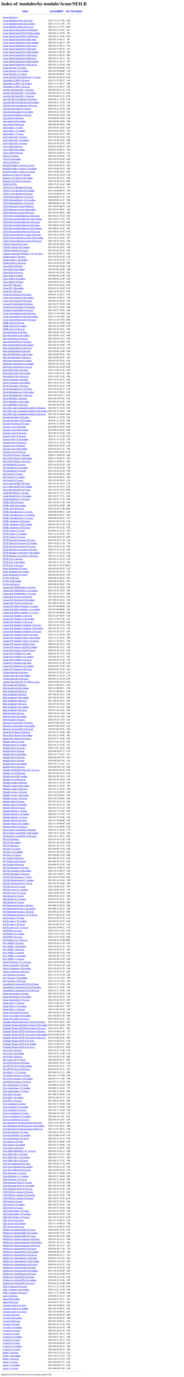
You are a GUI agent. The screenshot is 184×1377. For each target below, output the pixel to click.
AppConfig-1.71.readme (14, 131)
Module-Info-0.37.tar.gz (14, 748)
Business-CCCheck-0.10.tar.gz (17, 181)
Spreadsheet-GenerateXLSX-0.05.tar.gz (21, 990)
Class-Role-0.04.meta (13, 266)
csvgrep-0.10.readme (12, 1327)
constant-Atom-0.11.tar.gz (15, 1311)
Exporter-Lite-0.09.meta (14, 445)
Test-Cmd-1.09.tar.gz (12, 1056)
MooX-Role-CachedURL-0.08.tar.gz (20, 836)
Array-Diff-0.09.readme (14, 149)
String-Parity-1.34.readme (15, 1006)
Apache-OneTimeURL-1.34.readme (19, 93)
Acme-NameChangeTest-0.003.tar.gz (20, 64)
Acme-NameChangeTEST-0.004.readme (21, 33)
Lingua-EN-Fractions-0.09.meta (17, 597)
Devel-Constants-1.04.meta (15, 379)
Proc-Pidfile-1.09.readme (14, 946)
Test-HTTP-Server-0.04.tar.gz (16, 1069)
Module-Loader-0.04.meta (15, 782)
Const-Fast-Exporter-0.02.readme (18, 297)
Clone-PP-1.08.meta (12, 285)
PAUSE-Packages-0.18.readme (17, 871)
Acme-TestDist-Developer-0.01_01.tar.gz (22, 77)
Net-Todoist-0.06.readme (14, 861)
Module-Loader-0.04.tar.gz (15, 789)
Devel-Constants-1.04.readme (16, 382)
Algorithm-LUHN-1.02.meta (16, 80)
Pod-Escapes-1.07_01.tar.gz (15, 927)
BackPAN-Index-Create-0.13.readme (20, 168)
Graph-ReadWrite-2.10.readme (17, 496)
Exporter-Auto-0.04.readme (15, 430)
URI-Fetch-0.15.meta (12, 1201)
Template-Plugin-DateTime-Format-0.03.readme (25, 1025)
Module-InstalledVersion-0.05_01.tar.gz (21, 770)
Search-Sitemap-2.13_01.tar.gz (17, 962)
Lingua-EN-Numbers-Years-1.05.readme (21, 638)
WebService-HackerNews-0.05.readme (21, 1252)
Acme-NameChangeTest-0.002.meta (19, 49)
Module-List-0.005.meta (14, 773)
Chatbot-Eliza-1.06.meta (14, 257)
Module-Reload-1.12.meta (15, 811)
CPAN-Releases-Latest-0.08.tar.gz (18, 212)
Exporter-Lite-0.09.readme (15, 449)
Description (76, 11)
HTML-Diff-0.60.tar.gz (13, 508)
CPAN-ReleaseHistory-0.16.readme (19, 200)
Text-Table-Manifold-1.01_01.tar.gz (19, 1151)
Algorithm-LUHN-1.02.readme (17, 83)
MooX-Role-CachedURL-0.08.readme (20, 833)
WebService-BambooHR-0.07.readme (20, 1233)
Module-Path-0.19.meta (14, 801)
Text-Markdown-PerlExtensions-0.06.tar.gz (23, 1129)
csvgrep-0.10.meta (11, 1324)
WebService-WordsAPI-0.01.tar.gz (19, 1283)
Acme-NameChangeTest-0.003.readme (21, 61)
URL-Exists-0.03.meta (13, 1220)
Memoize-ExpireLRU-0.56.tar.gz (18, 729)
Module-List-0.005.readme (15, 776)
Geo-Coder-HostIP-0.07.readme (17, 486)
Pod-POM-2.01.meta (12, 930)
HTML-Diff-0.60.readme (14, 505)
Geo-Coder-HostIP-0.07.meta (16, 483)
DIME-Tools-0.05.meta (13, 323)
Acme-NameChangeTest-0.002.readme (21, 52)
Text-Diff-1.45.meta (12, 1094)
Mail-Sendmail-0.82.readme (16, 707)
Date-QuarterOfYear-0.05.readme (18, 345)
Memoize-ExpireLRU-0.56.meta (18, 723)
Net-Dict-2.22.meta (12, 849)
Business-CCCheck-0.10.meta (16, 175)
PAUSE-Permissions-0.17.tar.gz (17, 883)
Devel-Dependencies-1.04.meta (17, 389)
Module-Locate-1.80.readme (16, 795)
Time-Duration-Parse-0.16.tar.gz (18, 1189)
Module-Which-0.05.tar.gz (15, 826)
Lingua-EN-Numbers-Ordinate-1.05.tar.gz (22, 631)
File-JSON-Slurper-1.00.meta (16, 455)
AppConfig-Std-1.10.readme (16, 140)
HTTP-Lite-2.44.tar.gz (13, 565)
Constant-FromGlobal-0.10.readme (19, 307)
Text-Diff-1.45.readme (13, 1097)
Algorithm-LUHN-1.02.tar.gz (16, 86)
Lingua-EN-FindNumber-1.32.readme (20, 590)
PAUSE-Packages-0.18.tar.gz (16, 874)
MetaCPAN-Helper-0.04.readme (17, 735)
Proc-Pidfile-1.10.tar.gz (13, 959)
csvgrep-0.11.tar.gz (11, 1340)
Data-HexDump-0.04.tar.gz (15, 338)
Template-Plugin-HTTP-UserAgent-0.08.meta (24, 1031)
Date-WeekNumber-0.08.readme (18, 354)
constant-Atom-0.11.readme (15, 1308)
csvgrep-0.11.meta (11, 1333)
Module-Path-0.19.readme (15, 804)
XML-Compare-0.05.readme (16, 1289)
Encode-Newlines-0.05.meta (16, 417)
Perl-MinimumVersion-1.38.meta (18, 905)
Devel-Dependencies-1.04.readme (18, 392)
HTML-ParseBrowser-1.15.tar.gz (18, 518)
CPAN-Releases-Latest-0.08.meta (18, 206)
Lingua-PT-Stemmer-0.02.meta (17, 663)
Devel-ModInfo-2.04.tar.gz (15, 405)
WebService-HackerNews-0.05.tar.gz (20, 1255)
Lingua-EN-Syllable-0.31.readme (18, 656)
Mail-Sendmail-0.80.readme (16, 697)
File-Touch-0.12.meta (13, 474)
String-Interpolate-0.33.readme (17, 997)
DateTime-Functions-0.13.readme (18, 364)
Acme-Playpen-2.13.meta (14, 68)
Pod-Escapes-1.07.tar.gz (14, 924)
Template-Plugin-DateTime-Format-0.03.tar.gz (24, 1028)
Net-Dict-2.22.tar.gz (12, 855)
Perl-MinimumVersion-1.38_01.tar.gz (20, 915)
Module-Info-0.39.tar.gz (14, 767)
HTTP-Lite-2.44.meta (13, 559)
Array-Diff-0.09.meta (12, 146)
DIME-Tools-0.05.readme (15, 326)
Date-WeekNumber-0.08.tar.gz (17, 357)
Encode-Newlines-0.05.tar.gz (16, 423)
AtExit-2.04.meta (11, 156)
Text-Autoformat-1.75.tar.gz (16, 1091)
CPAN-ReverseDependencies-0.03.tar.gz (21, 231)
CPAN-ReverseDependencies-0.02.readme (22, 219)
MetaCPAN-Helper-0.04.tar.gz (17, 738)
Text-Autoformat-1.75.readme (16, 1088)
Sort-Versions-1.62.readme (15, 978)
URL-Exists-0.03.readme (14, 1223)
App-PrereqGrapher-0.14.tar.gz (17, 115)
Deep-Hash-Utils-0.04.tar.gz (16, 376)
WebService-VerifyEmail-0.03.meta (19, 1267)
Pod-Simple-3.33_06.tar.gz (15, 940)
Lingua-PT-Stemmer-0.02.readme (18, 666)
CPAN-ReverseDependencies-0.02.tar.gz (21, 222)
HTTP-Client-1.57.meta (14, 530)
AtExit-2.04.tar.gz (11, 162)
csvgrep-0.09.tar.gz (11, 1321)
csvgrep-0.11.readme (12, 1337)
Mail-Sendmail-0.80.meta (14, 694)
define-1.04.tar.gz (11, 1359)
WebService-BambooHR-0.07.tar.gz (19, 1236)
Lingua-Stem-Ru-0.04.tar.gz (16, 678)
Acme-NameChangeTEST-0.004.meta (20, 30)
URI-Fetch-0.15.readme (14, 1204)
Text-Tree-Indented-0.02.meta (16, 1163)
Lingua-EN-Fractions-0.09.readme (18, 600)
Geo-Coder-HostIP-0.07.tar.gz (16, 490)
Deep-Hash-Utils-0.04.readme (16, 373)
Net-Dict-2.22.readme (13, 852)
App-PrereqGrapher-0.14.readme (18, 112)
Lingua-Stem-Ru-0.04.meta (15, 672)
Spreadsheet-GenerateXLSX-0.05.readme (22, 987)
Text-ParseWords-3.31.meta (15, 1132)
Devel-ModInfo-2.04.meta (15, 398)
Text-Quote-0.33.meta (13, 1141)
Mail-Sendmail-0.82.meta (14, 704)
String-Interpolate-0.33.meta (16, 993)
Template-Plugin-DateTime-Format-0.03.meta (24, 1022)
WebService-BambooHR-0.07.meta (19, 1230)
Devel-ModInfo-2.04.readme (16, 401)
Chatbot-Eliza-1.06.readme (15, 260)
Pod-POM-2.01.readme (13, 934)
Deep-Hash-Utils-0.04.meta (15, 370)
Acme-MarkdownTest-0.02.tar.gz (18, 27)
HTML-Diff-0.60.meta (13, 502)
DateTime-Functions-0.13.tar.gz (17, 367)
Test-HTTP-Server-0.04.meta (16, 1063)
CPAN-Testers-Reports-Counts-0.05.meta (22, 234)
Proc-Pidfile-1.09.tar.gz (13, 949)
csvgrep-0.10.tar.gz (11, 1330)
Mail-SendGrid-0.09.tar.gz (15, 691)
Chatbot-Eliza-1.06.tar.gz (14, 263)
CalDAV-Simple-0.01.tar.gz (15, 250)
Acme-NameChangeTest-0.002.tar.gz (20, 55)
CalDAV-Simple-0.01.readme (16, 247)
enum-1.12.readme (11, 1365)
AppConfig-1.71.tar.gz (13, 134)
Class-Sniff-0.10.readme (14, 279)
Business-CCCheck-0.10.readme (18, 178)
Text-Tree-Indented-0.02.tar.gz (17, 1170)
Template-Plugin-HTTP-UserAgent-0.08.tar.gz (24, 1037)
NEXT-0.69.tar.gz (11, 845)
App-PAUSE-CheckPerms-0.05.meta (20, 99)
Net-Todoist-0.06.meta (13, 858)
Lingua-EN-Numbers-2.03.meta (17, 615)
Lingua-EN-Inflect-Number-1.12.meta (20, 606)
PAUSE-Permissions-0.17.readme (18, 880)
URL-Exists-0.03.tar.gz (13, 1226)
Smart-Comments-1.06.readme (17, 968)
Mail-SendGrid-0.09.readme (16, 688)
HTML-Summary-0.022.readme (17, 524)
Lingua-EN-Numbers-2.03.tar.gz (18, 622)
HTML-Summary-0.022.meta (16, 521)
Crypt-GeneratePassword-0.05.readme (20, 316)
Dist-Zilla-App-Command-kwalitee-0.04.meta (24, 408)
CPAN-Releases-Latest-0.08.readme (19, 209)
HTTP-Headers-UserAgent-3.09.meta (20, 549)
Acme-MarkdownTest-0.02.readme (19, 23)
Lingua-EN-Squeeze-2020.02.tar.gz (19, 650)
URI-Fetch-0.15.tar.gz (13, 1208)
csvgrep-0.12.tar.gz (11, 1349)
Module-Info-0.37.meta (13, 741)
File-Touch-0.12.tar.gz (13, 480)
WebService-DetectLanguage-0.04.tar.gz (21, 1245)
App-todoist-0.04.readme (14, 121)
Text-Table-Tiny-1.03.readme (16, 1157)
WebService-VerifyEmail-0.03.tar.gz (19, 1274)
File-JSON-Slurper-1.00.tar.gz (16, 461)
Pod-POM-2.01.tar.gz (12, 937)
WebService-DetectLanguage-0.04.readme (22, 1242)
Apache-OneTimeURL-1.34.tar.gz (18, 96)
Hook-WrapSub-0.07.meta (15, 568)
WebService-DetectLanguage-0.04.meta (21, 1239)
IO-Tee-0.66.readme (12, 581)
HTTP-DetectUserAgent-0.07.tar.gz (19, 546)
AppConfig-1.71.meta (13, 127)
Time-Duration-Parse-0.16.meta (17, 1182)
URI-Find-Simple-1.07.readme (17, 1214)
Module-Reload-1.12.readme (16, 814)
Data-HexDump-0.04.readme (16, 335)
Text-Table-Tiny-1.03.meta (15, 1154)
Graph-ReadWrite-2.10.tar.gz (16, 499)
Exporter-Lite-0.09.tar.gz (14, 452)
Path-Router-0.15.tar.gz (13, 902)
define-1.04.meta (10, 1352)
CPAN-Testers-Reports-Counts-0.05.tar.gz (22, 241)
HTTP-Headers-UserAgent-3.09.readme (21, 553)
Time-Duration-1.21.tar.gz (15, 1179)
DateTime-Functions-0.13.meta (17, 360)
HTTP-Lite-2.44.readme (14, 562)
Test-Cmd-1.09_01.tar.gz (14, 1060)
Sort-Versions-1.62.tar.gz (14, 981)
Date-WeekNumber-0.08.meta (16, 351)
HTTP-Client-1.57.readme (15, 534)
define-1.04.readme (12, 1356)
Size (68, 11)
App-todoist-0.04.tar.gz (13, 124)
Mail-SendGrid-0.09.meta (14, 685)
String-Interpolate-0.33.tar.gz (16, 1000)
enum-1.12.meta (10, 1362)
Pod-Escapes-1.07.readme (15, 921)
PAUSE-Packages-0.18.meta (16, 867)
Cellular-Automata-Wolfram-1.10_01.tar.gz (23, 253)
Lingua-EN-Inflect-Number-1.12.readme (21, 609)
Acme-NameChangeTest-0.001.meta (19, 39)
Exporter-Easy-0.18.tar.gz (14, 442)
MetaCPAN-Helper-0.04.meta (16, 732)
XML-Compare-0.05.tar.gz (15, 1293)
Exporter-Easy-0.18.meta (14, 436)
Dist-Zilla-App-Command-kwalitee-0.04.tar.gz (24, 414)
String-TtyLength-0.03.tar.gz (16, 1019)
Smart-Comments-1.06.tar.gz (16, 971)
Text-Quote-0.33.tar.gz (13, 1148)
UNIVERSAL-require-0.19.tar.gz (18, 1198)
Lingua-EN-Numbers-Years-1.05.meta (20, 634)
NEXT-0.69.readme (12, 842)
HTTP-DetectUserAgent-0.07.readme (20, 543)
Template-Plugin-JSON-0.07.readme (19, 1044)
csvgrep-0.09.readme (12, 1318)
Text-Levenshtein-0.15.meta (16, 1113)
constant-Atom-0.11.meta (14, 1305)
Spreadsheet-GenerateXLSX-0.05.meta (21, 984)
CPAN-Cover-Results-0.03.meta (17, 187)
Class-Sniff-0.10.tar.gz (13, 282)
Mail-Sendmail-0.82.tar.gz (15, 710)
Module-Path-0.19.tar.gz (14, 808)
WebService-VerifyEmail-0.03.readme (20, 1271)
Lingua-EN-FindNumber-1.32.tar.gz (19, 593)
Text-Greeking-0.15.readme (15, 1107)
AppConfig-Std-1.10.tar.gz (15, 143)
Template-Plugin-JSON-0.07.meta (18, 1041)
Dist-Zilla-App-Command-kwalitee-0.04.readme (25, 411)
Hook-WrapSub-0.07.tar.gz (15, 575)
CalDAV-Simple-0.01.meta (15, 244)
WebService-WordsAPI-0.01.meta (18, 1277)
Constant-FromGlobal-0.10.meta (18, 304)
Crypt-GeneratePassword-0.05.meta (19, 313)
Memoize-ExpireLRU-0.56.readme (19, 726)
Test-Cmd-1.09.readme (13, 1053)
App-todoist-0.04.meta (13, 118)
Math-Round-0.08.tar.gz (14, 719)
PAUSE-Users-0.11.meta (14, 886)
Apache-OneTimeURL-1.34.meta (18, 90)
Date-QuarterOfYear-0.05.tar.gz (17, 348)
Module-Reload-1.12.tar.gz (15, 817)
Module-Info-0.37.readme (15, 745)
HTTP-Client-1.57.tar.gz (14, 537)
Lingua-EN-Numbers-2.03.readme (18, 619)
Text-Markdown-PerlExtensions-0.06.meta (22, 1122)
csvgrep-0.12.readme (12, 1346)
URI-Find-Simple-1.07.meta (16, 1211)
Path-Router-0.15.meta (13, 896)
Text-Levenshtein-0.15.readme (17, 1116)
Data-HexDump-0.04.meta (15, 332)
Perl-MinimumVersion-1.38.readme (19, 908)
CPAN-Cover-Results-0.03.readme (19, 190)
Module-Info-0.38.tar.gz (14, 757)
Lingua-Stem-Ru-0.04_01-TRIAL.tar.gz (21, 682)
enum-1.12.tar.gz (10, 1368)
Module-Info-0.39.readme (15, 764)
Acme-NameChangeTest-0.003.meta (19, 58)
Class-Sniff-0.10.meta (13, 275)
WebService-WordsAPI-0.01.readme (19, 1280)
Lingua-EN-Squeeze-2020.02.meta (19, 644)
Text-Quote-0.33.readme (14, 1145)
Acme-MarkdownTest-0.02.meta (18, 20)
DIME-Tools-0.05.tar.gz (14, 329)
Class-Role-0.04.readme (14, 269)
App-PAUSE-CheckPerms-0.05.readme (21, 102)
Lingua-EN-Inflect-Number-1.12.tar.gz (21, 612)
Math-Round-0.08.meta (13, 713)
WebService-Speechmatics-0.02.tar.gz (20, 1264)
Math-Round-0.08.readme (15, 716)
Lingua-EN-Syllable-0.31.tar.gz (17, 660)
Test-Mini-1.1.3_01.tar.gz (14, 1072)
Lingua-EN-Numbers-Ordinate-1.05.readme (23, 628)
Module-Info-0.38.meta (13, 751)
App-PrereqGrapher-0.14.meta (17, 108)
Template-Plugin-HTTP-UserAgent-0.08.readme (25, 1034)
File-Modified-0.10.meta (14, 464)
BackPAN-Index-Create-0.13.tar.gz (19, 171)
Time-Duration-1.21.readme (16, 1176)
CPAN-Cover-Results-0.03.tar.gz (18, 194)
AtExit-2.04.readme (12, 159)
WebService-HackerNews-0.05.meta (19, 1248)
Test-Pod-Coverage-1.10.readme (18, 1078)
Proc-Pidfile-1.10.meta (13, 952)
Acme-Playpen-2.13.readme (15, 71)
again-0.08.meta (10, 1296)
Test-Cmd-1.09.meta (12, 1050)
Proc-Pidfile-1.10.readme (14, 956)
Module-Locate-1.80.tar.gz (15, 798)
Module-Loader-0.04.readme (16, 786)
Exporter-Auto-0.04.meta (14, 427)
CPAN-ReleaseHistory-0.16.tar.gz (18, 203)
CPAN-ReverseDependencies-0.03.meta (21, 225)
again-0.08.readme (11, 1299)
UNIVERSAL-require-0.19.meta (18, 1192)
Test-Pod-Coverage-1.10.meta (16, 1075)
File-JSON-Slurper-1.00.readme (17, 458)
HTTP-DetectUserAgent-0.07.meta (19, 540)
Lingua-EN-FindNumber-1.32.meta (19, 587)
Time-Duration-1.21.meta (14, 1173)
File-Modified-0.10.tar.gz (14, 471)
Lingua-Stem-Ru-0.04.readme (16, 675)
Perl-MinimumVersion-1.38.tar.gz (18, 912)
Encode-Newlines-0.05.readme (17, 420)
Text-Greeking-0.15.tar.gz (14, 1110)
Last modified (56, 11)
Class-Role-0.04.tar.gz (13, 272)
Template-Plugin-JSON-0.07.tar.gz (19, 1047)
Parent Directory (10, 17)
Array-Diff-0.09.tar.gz (13, 153)
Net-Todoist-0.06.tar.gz (13, 864)
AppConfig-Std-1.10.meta (15, 137)
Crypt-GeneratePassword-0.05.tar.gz (19, 319)
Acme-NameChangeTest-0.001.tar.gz (20, 46)
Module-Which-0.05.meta (15, 820)
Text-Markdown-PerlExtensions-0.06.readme (23, 1126)
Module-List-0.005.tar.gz (14, 779)
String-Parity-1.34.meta (13, 1003)
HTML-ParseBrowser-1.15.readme (19, 515)
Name (25, 11)
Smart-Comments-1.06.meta (16, 965)
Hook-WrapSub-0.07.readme (16, 571)
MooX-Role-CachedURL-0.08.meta (19, 830)
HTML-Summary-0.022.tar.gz (16, 527)
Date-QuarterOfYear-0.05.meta (17, 342)
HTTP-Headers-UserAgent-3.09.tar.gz (20, 556)
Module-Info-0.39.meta (13, 760)
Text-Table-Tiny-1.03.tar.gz (15, 1160)
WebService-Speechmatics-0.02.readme (21, 1261)
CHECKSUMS (10, 184)
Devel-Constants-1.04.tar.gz (15, 386)
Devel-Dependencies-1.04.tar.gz (17, 395)
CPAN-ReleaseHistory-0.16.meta (18, 197)
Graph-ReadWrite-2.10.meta (16, 493)
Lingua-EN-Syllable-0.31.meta (17, 653)
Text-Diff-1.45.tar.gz (12, 1100)
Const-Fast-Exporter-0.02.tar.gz (17, 301)
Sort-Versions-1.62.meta (14, 974)
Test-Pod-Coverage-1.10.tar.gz (17, 1082)
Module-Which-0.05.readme (16, 823)
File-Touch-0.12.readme (14, 477)
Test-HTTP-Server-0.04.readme (17, 1066)
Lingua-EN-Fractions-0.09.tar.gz (18, 603)
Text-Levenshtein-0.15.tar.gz (16, 1119)
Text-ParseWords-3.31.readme (17, 1135)
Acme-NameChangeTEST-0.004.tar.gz (20, 36)
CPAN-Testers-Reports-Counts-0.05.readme (23, 238)
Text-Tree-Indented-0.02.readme (18, 1167)
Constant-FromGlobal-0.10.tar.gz (18, 310)
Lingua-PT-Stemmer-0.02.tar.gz (17, 669)
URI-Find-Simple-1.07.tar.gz (16, 1217)
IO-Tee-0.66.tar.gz (11, 584)
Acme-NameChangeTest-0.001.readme (21, 42)
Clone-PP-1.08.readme (13, 288)
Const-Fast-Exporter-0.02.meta (17, 294)
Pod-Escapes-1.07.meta (13, 918)
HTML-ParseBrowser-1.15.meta (18, 512)
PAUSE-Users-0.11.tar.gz (14, 893)
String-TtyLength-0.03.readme (17, 1015)
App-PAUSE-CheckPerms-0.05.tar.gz (20, 105)
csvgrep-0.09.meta (11, 1315)
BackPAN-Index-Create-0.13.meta (18, 165)
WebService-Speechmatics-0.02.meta (20, 1258)
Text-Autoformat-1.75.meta (15, 1085)
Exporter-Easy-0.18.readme (15, 439)
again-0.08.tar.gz (10, 1302)
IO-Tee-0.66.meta (11, 578)
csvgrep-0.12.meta (11, 1343)
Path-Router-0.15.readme (14, 899)
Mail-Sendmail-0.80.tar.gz (15, 701)
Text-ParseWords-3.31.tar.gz (16, 1138)
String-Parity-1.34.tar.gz (14, 1009)
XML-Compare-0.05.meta (15, 1286)
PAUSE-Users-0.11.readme (15, 889)
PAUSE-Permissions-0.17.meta (17, 877)
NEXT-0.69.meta (11, 839)
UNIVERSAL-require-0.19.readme (19, 1195)
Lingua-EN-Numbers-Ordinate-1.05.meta (22, 625)
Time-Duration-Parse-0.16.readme (18, 1185)
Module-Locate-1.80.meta (15, 792)
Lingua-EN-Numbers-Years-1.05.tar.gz (21, 641)
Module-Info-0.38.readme (15, 754)
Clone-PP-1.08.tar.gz (12, 291)
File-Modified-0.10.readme (15, 467)
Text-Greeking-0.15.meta (14, 1104)
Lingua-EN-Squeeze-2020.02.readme (20, 647)
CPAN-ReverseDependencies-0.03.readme (22, 228)
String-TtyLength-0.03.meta (16, 1012)
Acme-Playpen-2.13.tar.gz (15, 74)
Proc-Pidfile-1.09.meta (13, 943)
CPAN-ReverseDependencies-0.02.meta (21, 216)
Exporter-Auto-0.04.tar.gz (14, 433)
